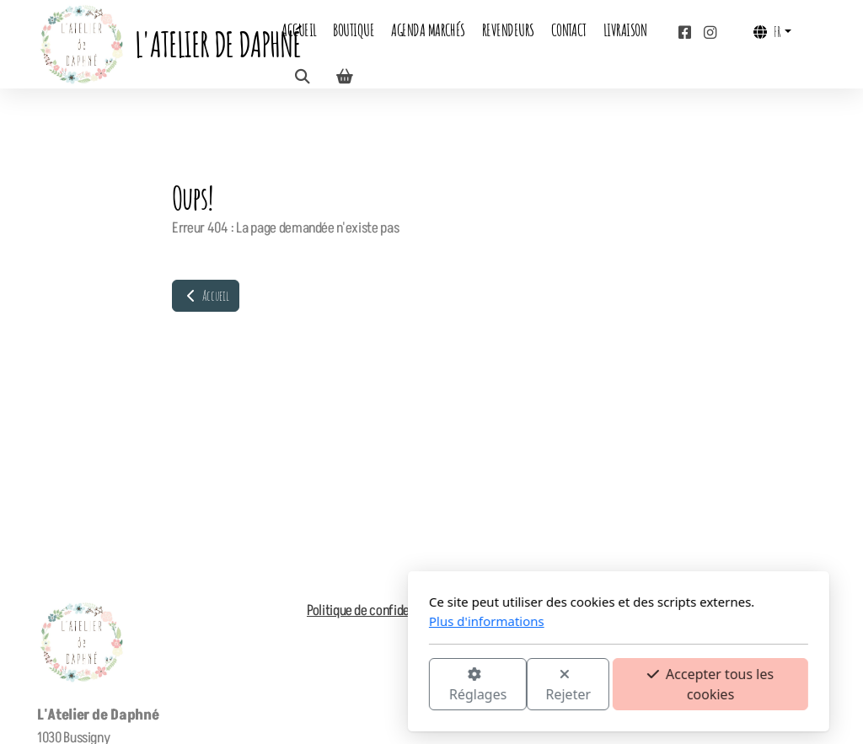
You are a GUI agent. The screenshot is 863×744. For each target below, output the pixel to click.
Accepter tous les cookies (523, 684)
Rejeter (382, 685)
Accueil (205, 295)
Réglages (290, 685)
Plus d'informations (299, 621)
